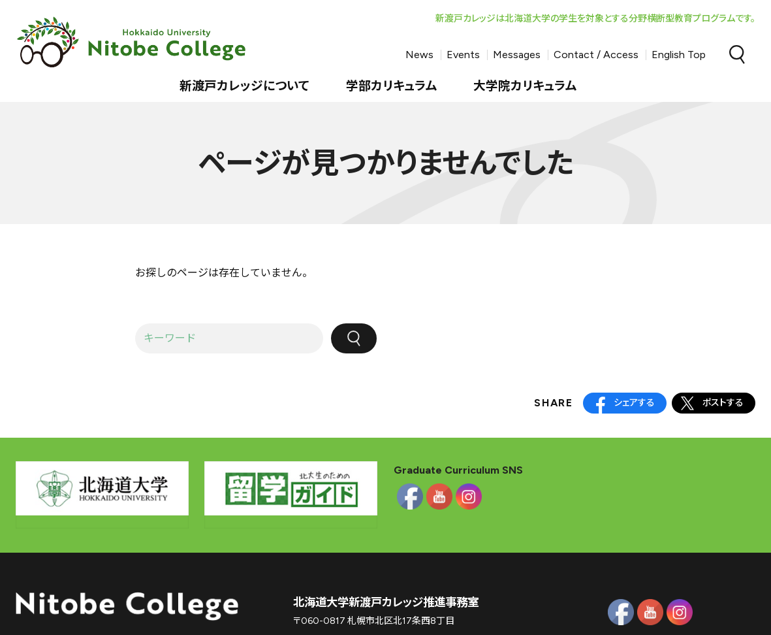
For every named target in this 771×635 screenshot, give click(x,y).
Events (463, 54)
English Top (679, 54)
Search (737, 55)
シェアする (634, 402)
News (419, 54)
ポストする (723, 402)
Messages (517, 54)
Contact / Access (596, 54)
